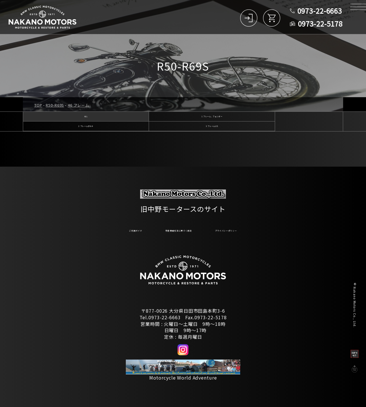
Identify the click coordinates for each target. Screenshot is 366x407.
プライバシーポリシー (251, 229)
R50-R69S (55, 105)
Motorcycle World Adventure (183, 377)
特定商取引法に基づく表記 (173, 229)
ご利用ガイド (104, 229)
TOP (38, 105)
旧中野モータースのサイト (183, 206)
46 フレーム (78, 105)
